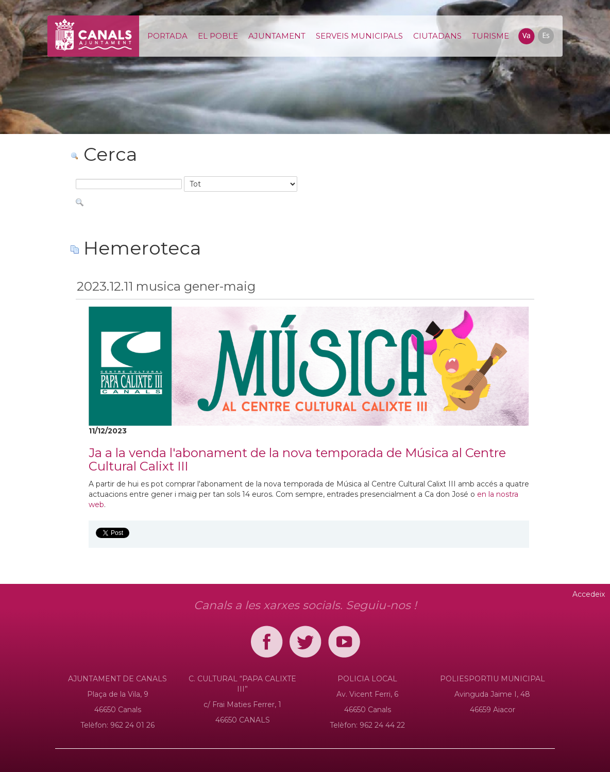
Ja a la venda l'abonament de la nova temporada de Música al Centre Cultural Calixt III (297, 459)
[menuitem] (167, 36)
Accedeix (588, 594)
